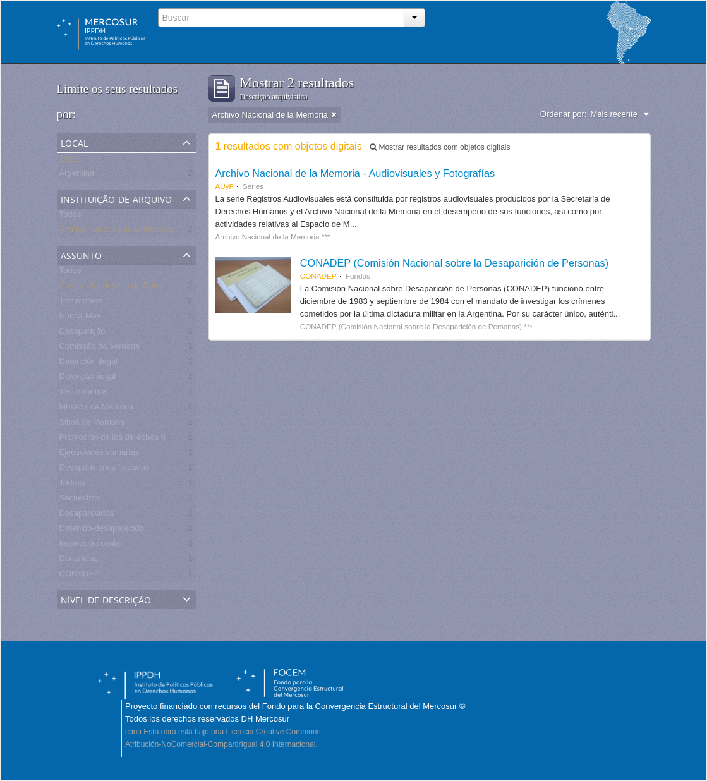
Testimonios (81, 303)
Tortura (72, 485)
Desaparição (82, 333)
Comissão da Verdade (99, 348)
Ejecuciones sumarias (99, 454)
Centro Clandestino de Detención (120, 288)
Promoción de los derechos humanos (127, 439)
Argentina (77, 175)
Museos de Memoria (96, 409)
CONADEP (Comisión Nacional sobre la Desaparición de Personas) (454, 263)
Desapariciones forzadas (104, 470)
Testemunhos (83, 394)
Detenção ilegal (87, 379)
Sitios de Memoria (92, 424)
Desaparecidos (86, 515)
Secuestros (79, 500)
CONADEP (79, 576)
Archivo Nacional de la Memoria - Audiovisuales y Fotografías (355, 173)
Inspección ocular (91, 545)
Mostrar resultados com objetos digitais (440, 147)
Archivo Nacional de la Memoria (117, 231)
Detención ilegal (88, 363)
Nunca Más (80, 318)
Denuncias (78, 561)
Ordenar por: (563, 114)
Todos (70, 160)
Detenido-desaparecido (101, 530)
